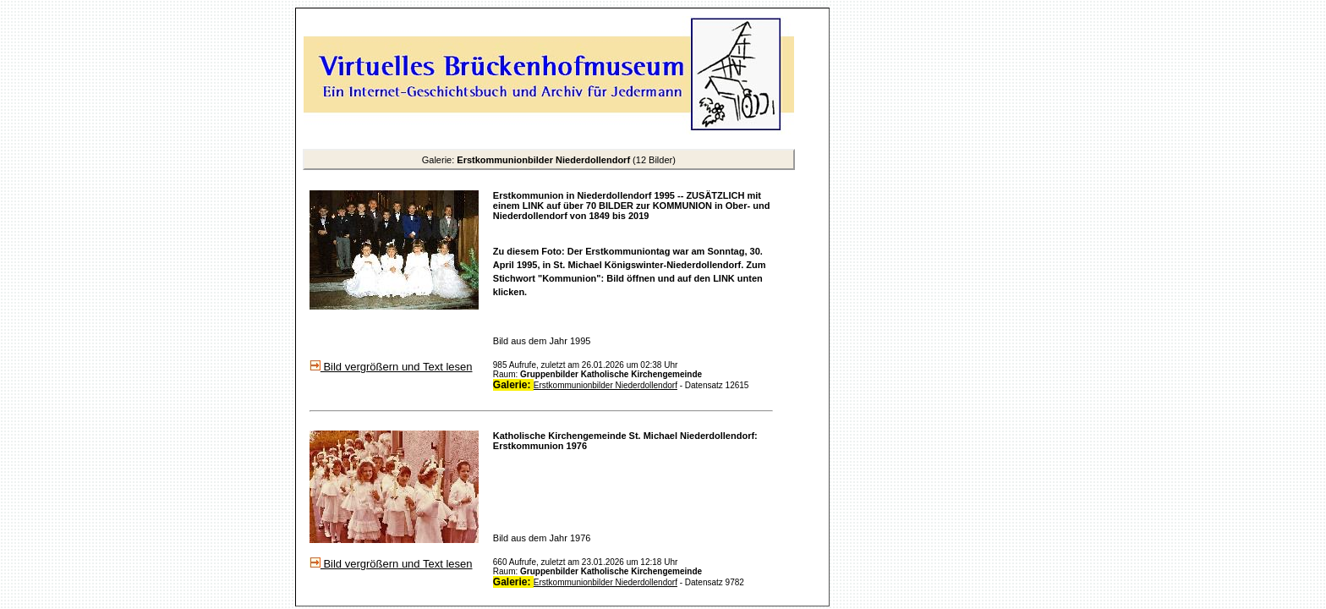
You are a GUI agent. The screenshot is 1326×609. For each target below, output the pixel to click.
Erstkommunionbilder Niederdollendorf (605, 385)
